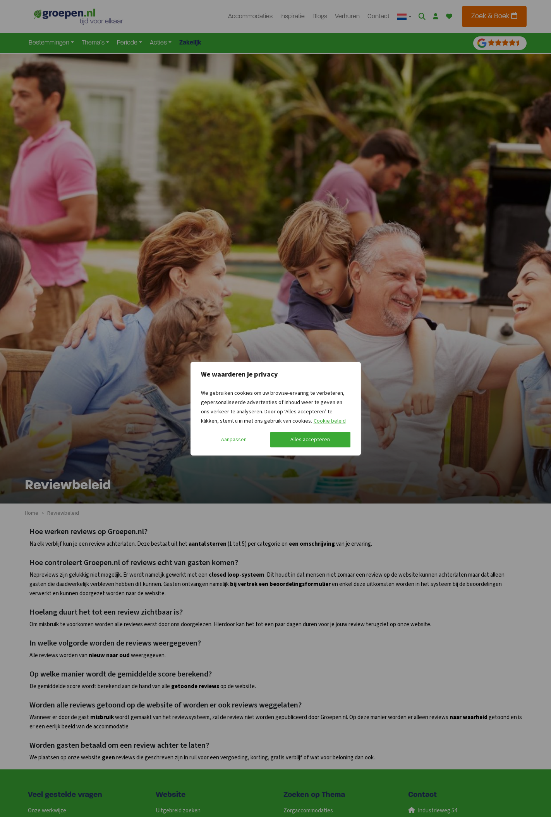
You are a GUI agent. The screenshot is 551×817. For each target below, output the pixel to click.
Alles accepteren (310, 440)
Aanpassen (234, 440)
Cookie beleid (330, 421)
